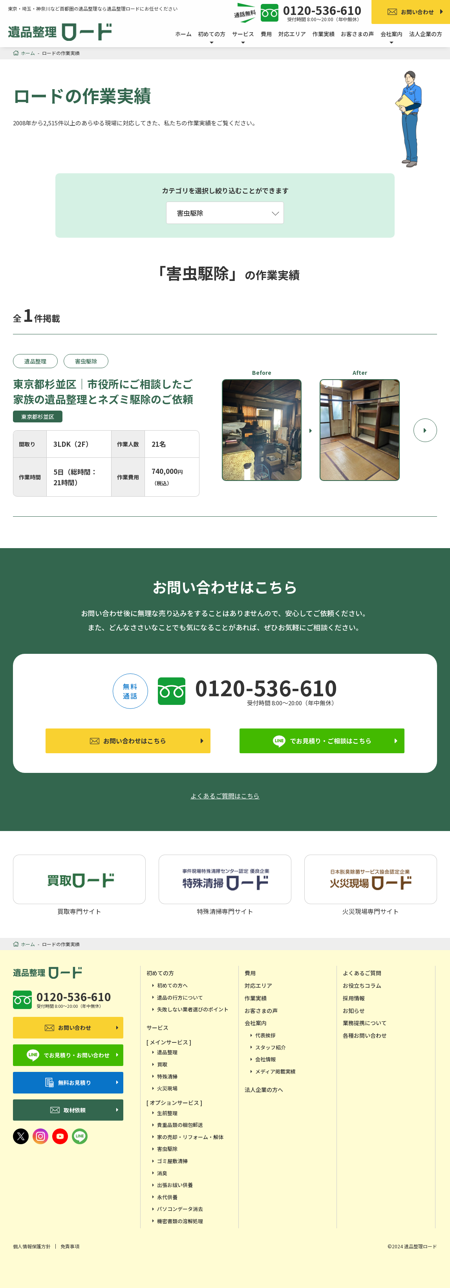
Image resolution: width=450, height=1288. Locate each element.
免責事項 (69, 1246)
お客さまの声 (357, 34)
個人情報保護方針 (32, 1246)
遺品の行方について (180, 997)
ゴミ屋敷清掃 (172, 1161)
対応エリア (292, 34)
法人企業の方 (425, 34)
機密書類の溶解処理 (180, 1221)
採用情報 (354, 998)
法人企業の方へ (264, 1090)
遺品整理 (167, 1052)
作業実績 (324, 34)
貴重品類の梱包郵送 (180, 1124)
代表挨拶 (265, 1035)
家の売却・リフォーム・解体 (190, 1137)
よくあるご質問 (362, 973)
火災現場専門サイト (370, 884)
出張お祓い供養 (175, 1185)
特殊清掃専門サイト (225, 884)
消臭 (162, 1173)
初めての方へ (172, 985)
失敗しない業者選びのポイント (193, 1009)
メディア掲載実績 (275, 1071)
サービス (157, 1027)
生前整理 (167, 1113)
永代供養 (167, 1197)
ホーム (183, 34)
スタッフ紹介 (270, 1047)
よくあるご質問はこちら (225, 795)
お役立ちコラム (362, 985)
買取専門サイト (79, 884)
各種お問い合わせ (365, 1035)
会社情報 (265, 1059)
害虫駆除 (167, 1148)
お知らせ (354, 1011)
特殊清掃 (167, 1076)
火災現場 (167, 1088)
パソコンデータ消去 (180, 1209)
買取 (162, 1064)
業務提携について (365, 1023)
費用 (266, 34)
